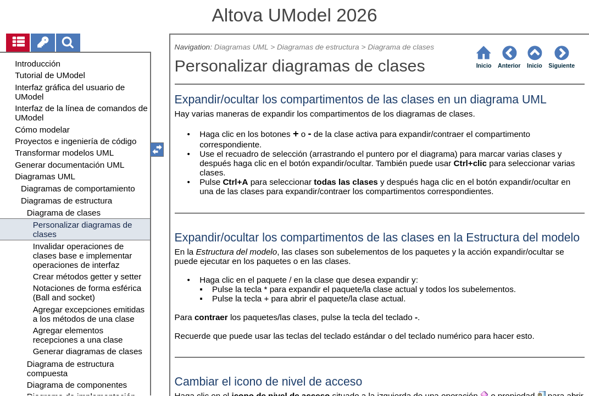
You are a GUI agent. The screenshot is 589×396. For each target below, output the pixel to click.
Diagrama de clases (401, 47)
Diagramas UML (241, 47)
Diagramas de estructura (318, 47)
